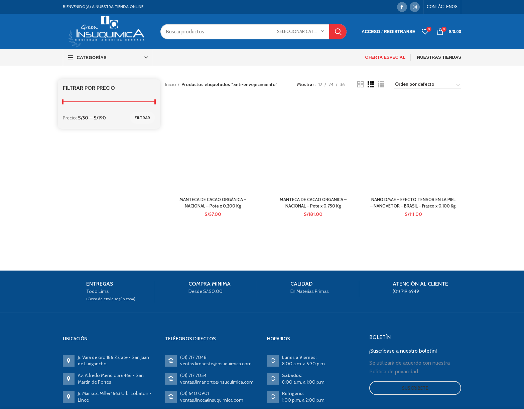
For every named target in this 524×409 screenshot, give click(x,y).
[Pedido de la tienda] (427, 85)
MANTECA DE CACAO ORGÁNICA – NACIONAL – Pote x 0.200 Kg (212, 124)
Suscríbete (415, 388)
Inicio (170, 84)
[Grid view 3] (371, 84)
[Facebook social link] (402, 7)
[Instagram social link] (415, 7)
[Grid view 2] (360, 84)
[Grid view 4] (381, 84)
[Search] (253, 31)
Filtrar (142, 117)
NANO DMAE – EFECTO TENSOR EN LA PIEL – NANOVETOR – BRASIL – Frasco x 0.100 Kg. (414, 127)
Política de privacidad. (394, 371)
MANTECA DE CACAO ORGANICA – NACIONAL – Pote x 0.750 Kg (313, 124)
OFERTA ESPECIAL (385, 57)
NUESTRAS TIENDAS (439, 57)
